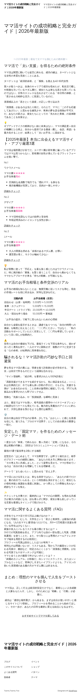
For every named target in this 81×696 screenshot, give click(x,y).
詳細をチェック (12, 191)
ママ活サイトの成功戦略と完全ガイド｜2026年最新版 (22, 5)
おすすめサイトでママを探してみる (40, 615)
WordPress (73, 691)
